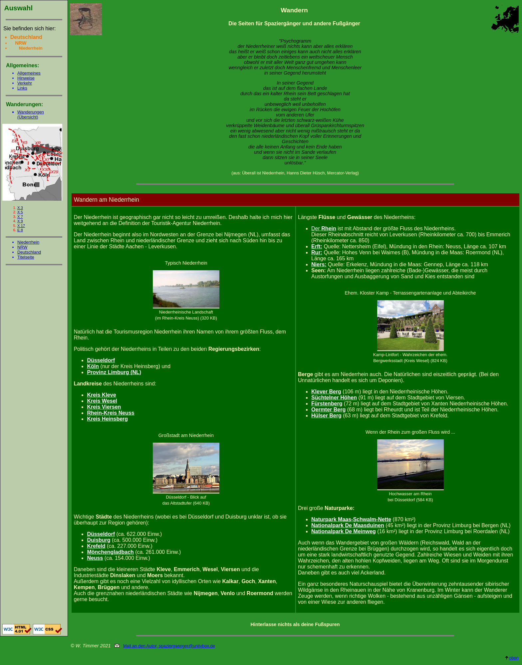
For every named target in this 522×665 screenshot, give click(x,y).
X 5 (20, 212)
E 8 (20, 230)
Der (323, 228)
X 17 (21, 226)
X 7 (20, 217)
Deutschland (29, 252)
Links (22, 88)
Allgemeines (29, 73)
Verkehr (24, 83)
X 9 (20, 221)
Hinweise (26, 78)
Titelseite (25, 257)
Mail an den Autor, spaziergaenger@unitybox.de (169, 645)
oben (511, 657)
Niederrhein (28, 242)
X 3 (20, 208)
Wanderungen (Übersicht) (30, 114)
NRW (22, 247)
